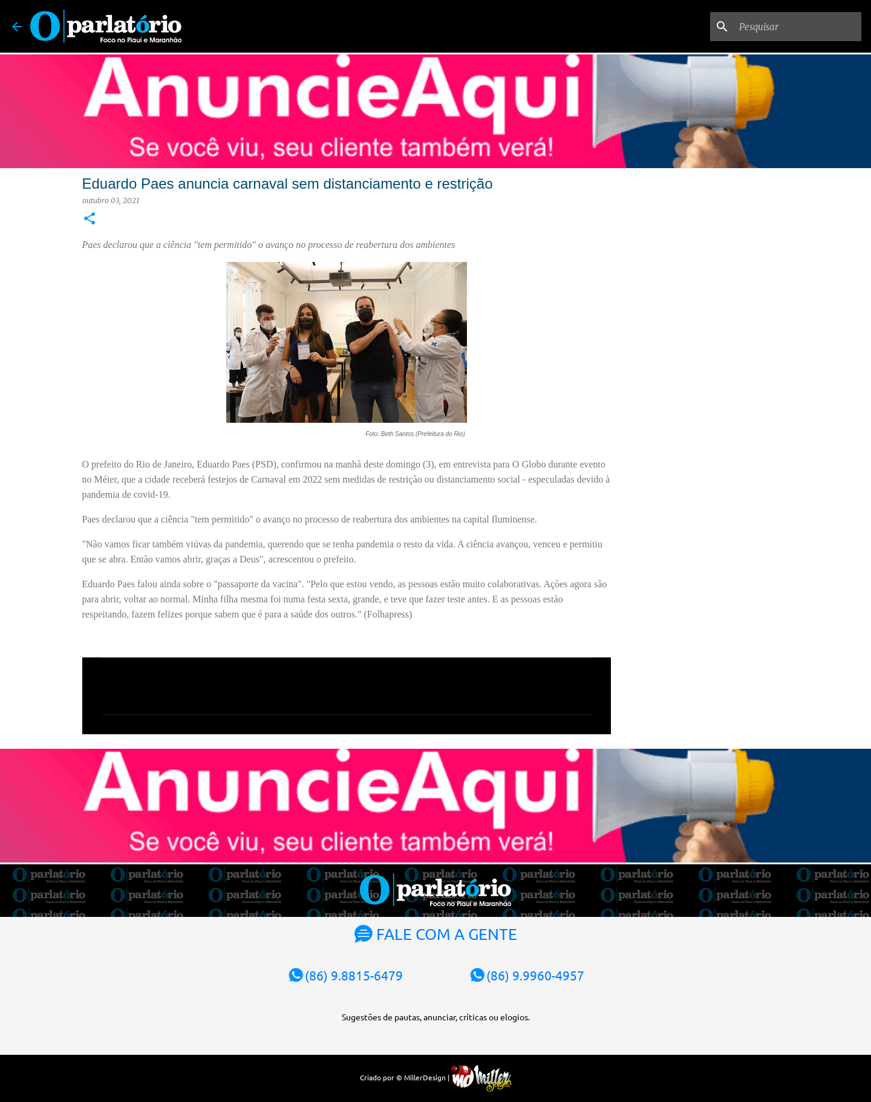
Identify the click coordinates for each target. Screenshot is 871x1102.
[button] (89, 219)
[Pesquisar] (797, 26)
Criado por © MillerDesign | (436, 1077)
